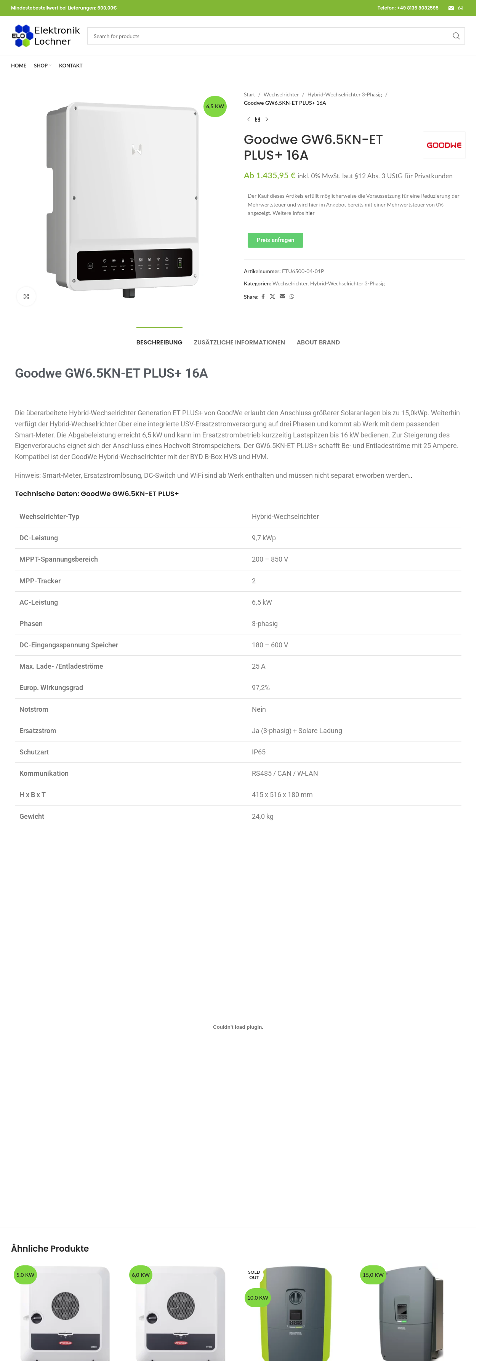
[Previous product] (248, 119)
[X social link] (272, 296)
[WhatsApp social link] (460, 8)
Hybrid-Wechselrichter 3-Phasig (344, 94)
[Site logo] (45, 35)
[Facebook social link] (262, 296)
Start (249, 94)
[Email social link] (451, 8)
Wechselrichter (281, 94)
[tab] (159, 338)
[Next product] (266, 119)
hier (310, 213)
